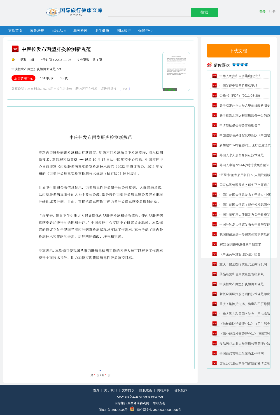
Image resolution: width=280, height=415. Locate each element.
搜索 (204, 12)
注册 (272, 12)
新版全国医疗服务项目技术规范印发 (241, 294)
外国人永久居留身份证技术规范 (238, 155)
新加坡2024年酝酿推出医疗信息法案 (241, 145)
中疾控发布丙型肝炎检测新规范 (56, 49)
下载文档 (238, 50)
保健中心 (145, 30)
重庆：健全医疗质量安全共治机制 (239, 264)
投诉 (124, 88)
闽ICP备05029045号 (113, 410)
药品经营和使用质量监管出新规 (238, 274)
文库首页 (15, 30)
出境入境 (58, 30)
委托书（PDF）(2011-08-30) (236, 95)
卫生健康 (102, 30)
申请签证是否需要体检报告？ (236, 125)
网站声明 (163, 390)
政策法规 (37, 30)
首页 (96, 390)
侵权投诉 (180, 390)
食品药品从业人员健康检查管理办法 (241, 343)
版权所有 (159, 403)
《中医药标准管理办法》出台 (236, 254)
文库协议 (128, 390)
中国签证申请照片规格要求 (234, 85)
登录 (262, 12)
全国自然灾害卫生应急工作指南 (238, 353)
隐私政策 (145, 390)
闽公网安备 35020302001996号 (159, 410)
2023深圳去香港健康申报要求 (236, 244)
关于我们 (110, 390)
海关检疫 (80, 30)
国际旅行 (124, 30)
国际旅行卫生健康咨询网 (131, 403)
